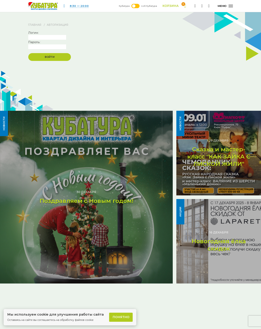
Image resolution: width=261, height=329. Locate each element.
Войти (50, 57)
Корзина (174, 6)
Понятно (121, 317)
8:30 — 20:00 (79, 6)
